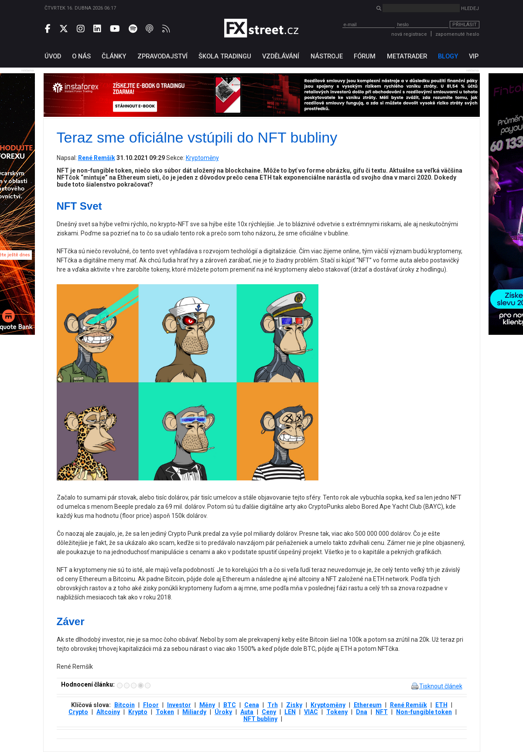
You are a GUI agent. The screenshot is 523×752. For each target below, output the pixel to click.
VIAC (311, 711)
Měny (207, 704)
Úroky (223, 711)
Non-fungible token (424, 711)
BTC (229, 704)
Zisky (294, 704)
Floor (151, 704)
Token (165, 711)
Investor (179, 704)
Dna (361, 711)
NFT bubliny (260, 718)
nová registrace (409, 34)
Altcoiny (108, 711)
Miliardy (194, 711)
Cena (251, 704)
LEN (290, 711)
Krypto (137, 711)
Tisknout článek (440, 686)
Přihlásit (464, 24)
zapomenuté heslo (457, 34)
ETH (441, 704)
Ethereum (368, 704)
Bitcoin (124, 704)
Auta (246, 711)
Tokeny (337, 711)
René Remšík (408, 704)
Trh (272, 704)
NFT (382, 711)
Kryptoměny (202, 157)
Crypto (78, 711)
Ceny (269, 711)
